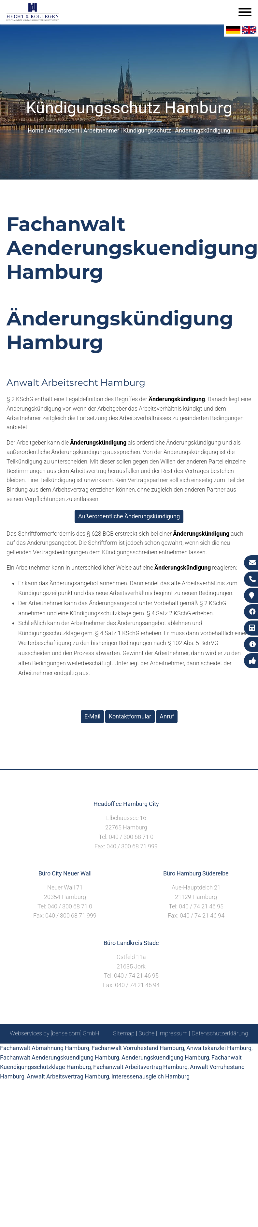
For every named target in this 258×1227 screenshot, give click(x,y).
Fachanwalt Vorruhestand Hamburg (138, 1048)
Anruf (167, 716)
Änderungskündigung (202, 130)
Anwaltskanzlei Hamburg (218, 1048)
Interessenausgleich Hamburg (150, 1076)
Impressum (173, 1033)
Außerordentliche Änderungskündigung (129, 516)
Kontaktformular (130, 716)
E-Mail (92, 716)
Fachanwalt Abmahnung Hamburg (44, 1048)
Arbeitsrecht (63, 130)
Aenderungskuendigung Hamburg (165, 1057)
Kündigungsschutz (147, 130)
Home (36, 130)
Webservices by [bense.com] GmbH (54, 1033)
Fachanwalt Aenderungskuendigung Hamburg (59, 1057)
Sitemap (124, 1033)
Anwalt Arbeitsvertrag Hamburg (68, 1076)
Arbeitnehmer (101, 130)
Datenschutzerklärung (220, 1033)
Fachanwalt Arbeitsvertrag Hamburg (140, 1066)
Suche (146, 1033)
